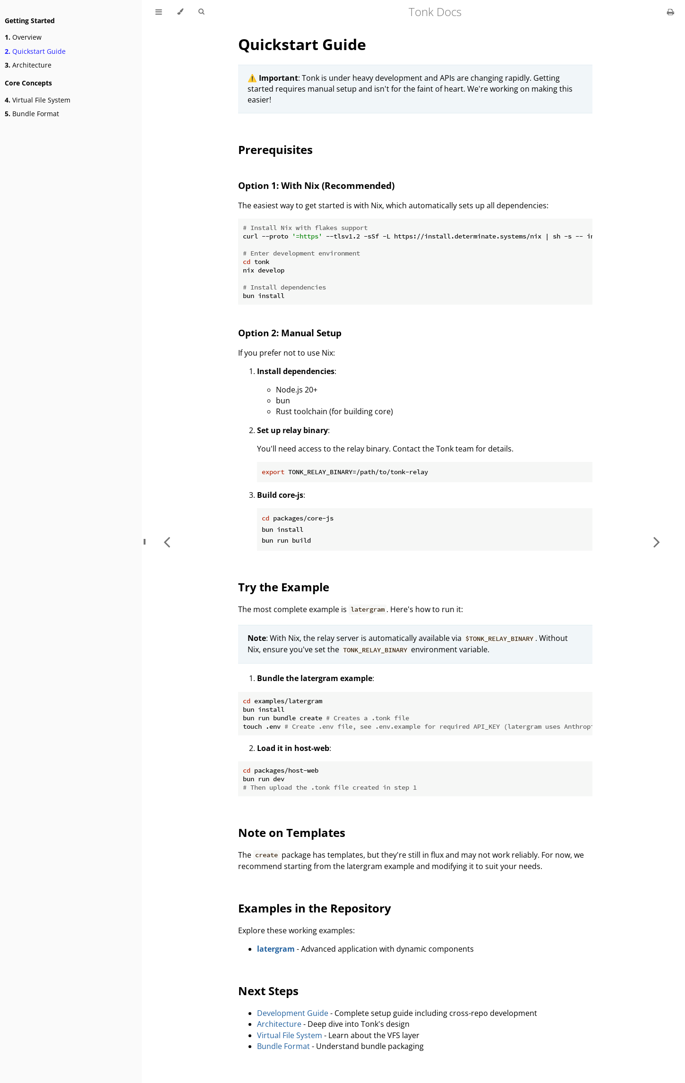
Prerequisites (275, 149)
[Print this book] (670, 12)
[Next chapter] (656, 541)
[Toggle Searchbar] (201, 12)
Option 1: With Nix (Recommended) (316, 185)
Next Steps (268, 990)
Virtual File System (37, 99)
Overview (23, 37)
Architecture (28, 64)
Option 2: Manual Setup (290, 333)
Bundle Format (32, 113)
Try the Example (283, 587)
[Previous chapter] (167, 541)
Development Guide (292, 1013)
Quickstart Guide (35, 51)
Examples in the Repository (314, 908)
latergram (276, 949)
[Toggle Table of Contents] (159, 12)
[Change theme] (180, 12)
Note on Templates (291, 832)
